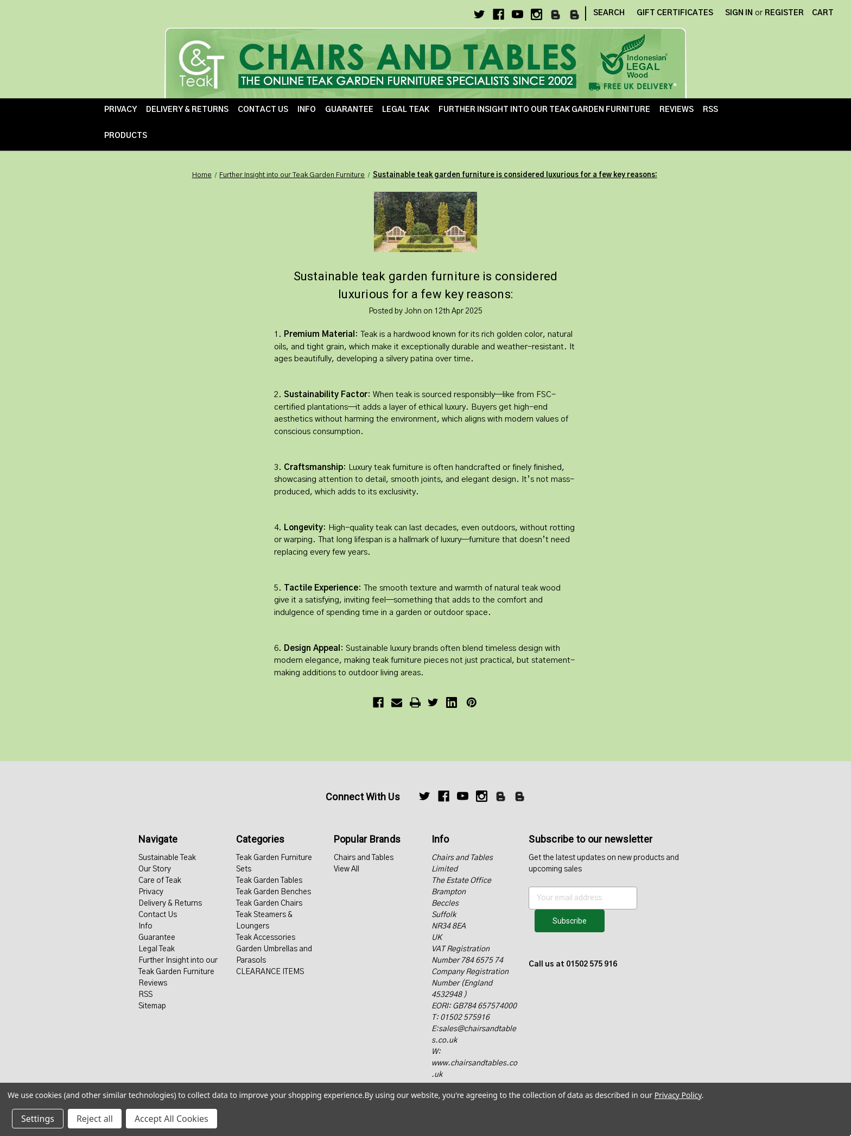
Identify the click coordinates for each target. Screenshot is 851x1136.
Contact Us (263, 110)
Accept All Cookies (171, 1119)
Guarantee (349, 110)
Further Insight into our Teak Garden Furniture (544, 110)
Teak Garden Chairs (269, 903)
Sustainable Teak (167, 858)
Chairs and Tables (363, 858)
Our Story (154, 869)
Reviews (676, 110)
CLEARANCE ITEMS (270, 972)
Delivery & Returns (187, 110)
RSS (710, 110)
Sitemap (152, 1006)
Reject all (95, 1119)
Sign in (739, 13)
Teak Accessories (265, 938)
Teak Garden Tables (269, 880)
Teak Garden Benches (273, 892)
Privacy (120, 110)
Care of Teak (159, 880)
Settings (37, 1119)
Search (609, 13)
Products (125, 136)
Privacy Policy (678, 1095)
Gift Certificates (675, 13)
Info (306, 110)
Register (784, 13)
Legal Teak (405, 110)
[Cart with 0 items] (823, 13)
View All (346, 869)
